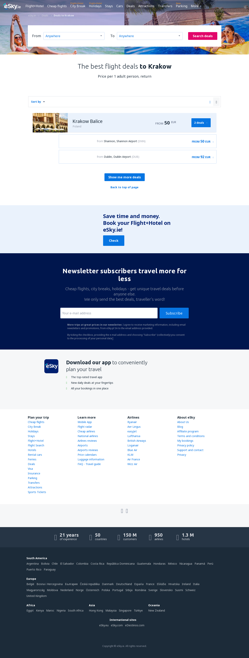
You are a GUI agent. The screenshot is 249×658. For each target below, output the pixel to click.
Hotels (32, 450)
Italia (196, 584)
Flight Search (36, 445)
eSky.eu (104, 625)
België (30, 584)
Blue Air (132, 450)
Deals (130, 6)
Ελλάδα (161, 584)
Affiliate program (188, 431)
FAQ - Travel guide (89, 464)
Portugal (117, 590)
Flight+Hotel (34, 6)
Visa (30, 469)
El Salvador (67, 563)
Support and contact (190, 450)
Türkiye (138, 610)
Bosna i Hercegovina (50, 584)
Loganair (133, 445)
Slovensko (166, 590)
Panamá (200, 563)
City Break (77, 6)
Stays (109, 6)
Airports (83, 445)
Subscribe (174, 313)
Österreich (92, 590)
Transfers (165, 6)
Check (113, 240)
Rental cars (35, 454)
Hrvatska (174, 584)
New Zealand (156, 610)
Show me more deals (124, 177)
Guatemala (144, 563)
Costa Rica (97, 563)
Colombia (82, 563)
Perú (210, 563)
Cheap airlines (86, 431)
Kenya (40, 610)
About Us (183, 422)
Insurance (34, 473)
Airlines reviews (87, 440)
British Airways (136, 440)
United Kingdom (36, 596)
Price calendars (87, 454)
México (172, 563)
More (195, 6)
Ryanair (132, 422)
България (71, 584)
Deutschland (124, 584)
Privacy (181, 454)
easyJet (132, 431)
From (36, 35)
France (150, 584)
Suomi (179, 590)
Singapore (125, 610)
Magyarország (35, 590)
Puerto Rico (33, 569)
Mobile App (85, 422)
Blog (180, 426)
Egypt (30, 610)
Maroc (50, 610)
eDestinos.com (134, 625)
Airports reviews (88, 450)
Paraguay (50, 569)
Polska (106, 590)
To (112, 35)
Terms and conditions (191, 436)
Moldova (52, 590)
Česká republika (90, 584)
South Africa (75, 610)
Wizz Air (132, 464)
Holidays (95, 6)
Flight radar (85, 426)
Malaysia (111, 610)
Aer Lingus (134, 426)
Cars (119, 6)
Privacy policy (185, 445)
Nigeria (61, 610)
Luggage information (91, 459)
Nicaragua (185, 563)
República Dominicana (121, 563)
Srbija (128, 590)
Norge (80, 590)
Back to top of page (124, 187)
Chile (55, 563)
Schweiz (190, 590)
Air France (133, 459)
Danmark (108, 584)
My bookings (185, 440)
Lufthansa (133, 436)
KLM (130, 454)
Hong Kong (96, 610)
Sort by (36, 101)
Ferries (32, 459)
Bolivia (45, 563)
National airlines (88, 436)
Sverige (153, 590)
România (140, 590)
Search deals (203, 36)
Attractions (146, 6)
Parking (181, 6)
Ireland (186, 584)
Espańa (139, 584)
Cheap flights (57, 6)
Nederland (66, 590)
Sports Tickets (37, 492)
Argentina (32, 563)
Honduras (159, 563)
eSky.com (117, 625)
